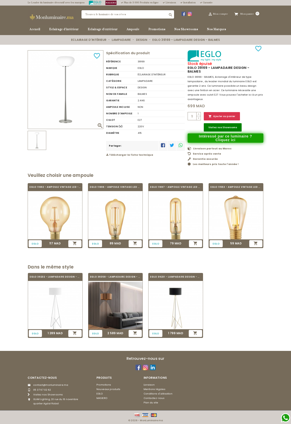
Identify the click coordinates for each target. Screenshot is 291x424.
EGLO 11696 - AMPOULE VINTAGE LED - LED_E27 (115, 187)
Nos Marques (216, 29)
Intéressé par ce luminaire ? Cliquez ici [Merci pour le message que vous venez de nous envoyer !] (225, 138)
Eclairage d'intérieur (64, 29)
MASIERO (102, 398)
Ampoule (133, 29)
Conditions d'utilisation (158, 393)
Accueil (35, 29)
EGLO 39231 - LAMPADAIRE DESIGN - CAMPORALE (175, 276)
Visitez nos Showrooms (222, 127)
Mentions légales (154, 389)
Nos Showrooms (186, 29)
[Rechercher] (127, 14)
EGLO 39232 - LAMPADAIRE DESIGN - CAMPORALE (55, 276)
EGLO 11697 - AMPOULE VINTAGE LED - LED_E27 (175, 187)
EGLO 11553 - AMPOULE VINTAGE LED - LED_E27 (235, 187)
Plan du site (151, 402)
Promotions (156, 29)
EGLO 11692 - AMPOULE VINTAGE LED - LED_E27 (55, 187)
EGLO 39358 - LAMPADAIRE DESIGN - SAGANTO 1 (115, 276)
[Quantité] (192, 116)
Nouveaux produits (108, 389)
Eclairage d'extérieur (103, 29)
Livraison (149, 385)
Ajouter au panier (221, 116)
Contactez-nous (42, 378)
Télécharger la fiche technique (129, 155)
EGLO (100, 393)
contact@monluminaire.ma (50, 385)
